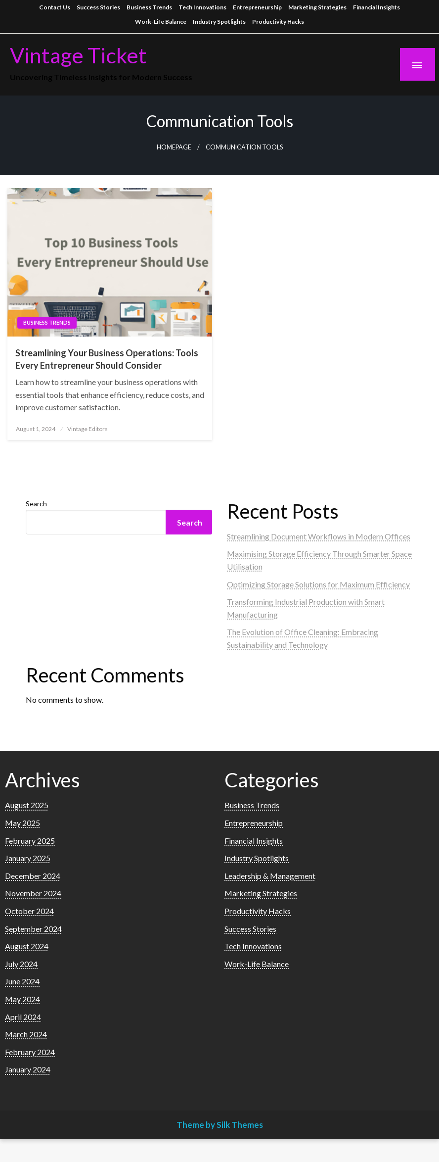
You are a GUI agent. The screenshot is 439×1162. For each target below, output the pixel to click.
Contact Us (54, 7)
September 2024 (33, 928)
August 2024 (26, 946)
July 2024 (21, 963)
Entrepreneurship (257, 7)
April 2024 (23, 1016)
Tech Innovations (202, 7)
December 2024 (32, 875)
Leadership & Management (269, 875)
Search (36, 503)
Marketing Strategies (317, 7)
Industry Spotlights (219, 21)
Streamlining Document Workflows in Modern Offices (318, 536)
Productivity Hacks (278, 21)
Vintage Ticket (78, 55)
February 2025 (30, 840)
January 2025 (27, 858)
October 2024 (29, 911)
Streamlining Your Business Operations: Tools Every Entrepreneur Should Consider (106, 359)
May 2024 (22, 999)
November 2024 (33, 893)
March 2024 (26, 1034)
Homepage (174, 147)
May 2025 (22, 822)
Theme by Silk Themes (219, 1124)
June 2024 (22, 981)
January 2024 (27, 1069)
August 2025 (26, 805)
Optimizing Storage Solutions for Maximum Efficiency (318, 584)
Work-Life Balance (160, 21)
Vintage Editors (87, 429)
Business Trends (149, 7)
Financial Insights (376, 7)
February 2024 (30, 1052)
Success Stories (98, 7)
